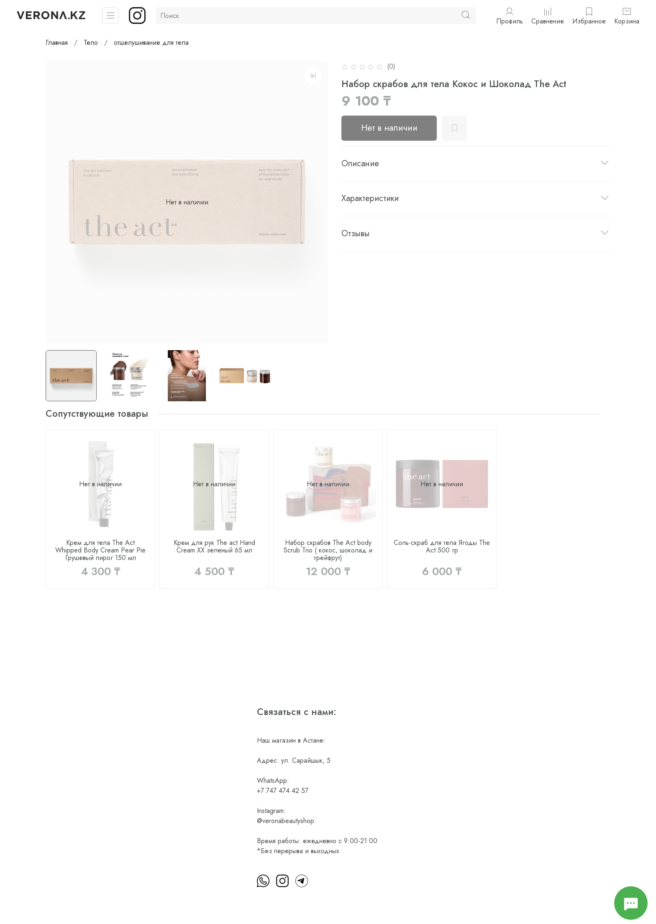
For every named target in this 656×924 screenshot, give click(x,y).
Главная (57, 42)
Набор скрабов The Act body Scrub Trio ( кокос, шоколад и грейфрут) (328, 550)
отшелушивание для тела (151, 42)
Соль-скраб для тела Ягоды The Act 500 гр (442, 546)
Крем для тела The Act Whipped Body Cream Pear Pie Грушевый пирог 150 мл (100, 550)
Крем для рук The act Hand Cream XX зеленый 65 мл (214, 546)
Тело (91, 42)
